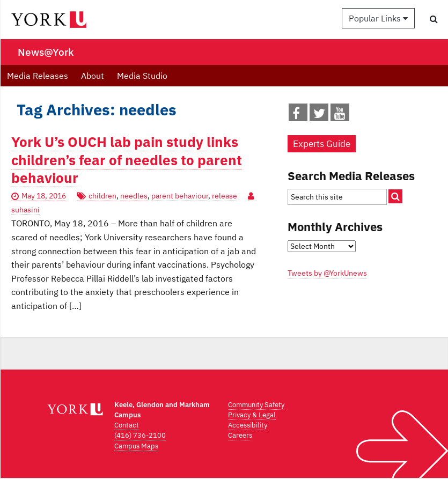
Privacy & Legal (252, 414)
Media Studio (142, 75)
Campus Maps (136, 446)
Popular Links (378, 18)
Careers (240, 435)
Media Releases (37, 75)
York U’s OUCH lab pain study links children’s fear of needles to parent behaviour (126, 160)
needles (134, 196)
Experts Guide (321, 144)
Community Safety (256, 404)
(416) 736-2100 (140, 435)
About (92, 75)
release (224, 196)
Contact (126, 425)
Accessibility (247, 425)
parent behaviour (179, 196)
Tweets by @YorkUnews (327, 273)
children (102, 196)
